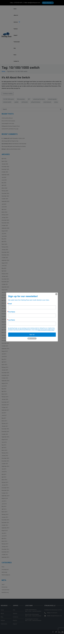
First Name (11, 312)
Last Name (11, 320)
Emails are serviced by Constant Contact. (46, 330)
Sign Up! (31, 334)
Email (10, 303)
